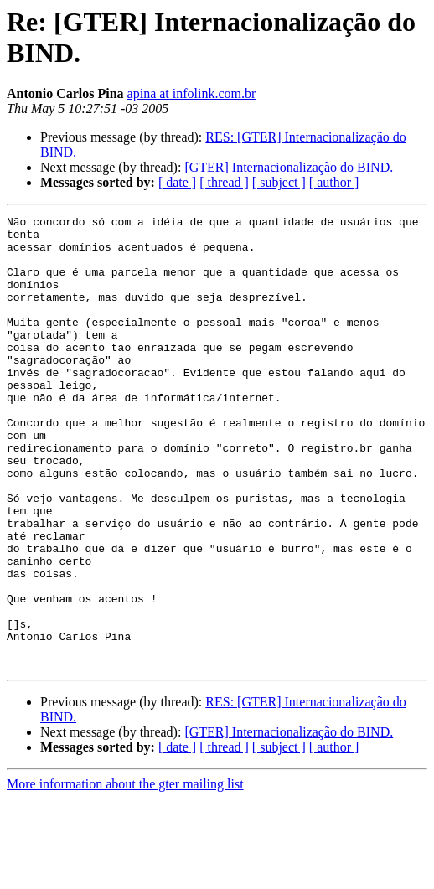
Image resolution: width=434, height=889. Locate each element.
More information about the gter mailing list (125, 874)
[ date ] (177, 182)
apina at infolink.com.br (191, 93)
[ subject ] (279, 182)
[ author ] (334, 182)
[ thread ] (224, 182)
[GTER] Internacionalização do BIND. (288, 167)
